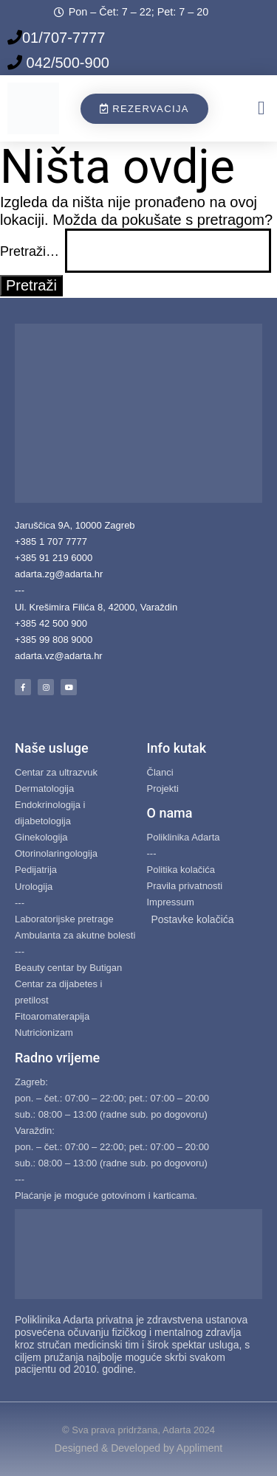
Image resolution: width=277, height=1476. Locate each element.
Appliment (199, 1448)
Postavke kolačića (192, 919)
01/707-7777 (63, 37)
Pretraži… (29, 251)
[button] (261, 108)
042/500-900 (65, 63)
